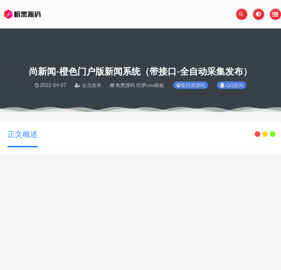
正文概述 (23, 133)
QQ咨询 (231, 85)
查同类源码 (190, 85)
